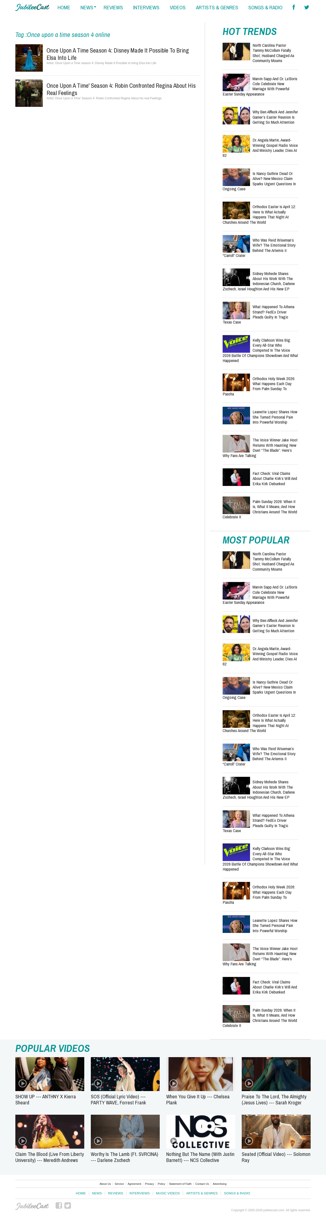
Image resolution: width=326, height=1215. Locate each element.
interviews (146, 7)
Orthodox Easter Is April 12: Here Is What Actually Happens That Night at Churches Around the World (259, 214)
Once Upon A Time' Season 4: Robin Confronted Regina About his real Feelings (121, 89)
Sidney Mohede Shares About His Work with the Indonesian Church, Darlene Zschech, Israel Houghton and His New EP (259, 281)
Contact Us (202, 1183)
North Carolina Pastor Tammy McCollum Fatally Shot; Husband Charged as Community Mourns (273, 52)
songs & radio (265, 7)
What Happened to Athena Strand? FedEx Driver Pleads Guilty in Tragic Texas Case (258, 314)
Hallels (32, 7)
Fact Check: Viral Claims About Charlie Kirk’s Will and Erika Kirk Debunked (275, 478)
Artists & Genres (202, 1193)
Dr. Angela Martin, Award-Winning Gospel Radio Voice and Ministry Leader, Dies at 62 (260, 147)
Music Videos (168, 1193)
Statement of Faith (180, 1183)
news (86, 7)
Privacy (149, 1183)
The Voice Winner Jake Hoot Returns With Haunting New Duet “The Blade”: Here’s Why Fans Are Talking (260, 447)
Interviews (140, 1193)
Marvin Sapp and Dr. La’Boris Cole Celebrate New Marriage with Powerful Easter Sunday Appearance (260, 86)
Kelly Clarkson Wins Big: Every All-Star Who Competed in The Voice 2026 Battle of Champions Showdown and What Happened (260, 350)
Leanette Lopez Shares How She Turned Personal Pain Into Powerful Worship (275, 417)
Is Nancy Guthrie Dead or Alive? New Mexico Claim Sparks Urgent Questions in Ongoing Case (259, 181)
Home (81, 1193)
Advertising (219, 1183)
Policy (161, 1183)
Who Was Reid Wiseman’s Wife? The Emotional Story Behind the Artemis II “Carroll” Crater (259, 247)
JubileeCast (32, 1206)
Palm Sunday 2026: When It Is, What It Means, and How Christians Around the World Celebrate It (260, 509)
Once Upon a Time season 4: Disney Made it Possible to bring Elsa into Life (118, 54)
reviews (113, 7)
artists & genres (217, 7)
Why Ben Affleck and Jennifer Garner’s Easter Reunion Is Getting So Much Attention (275, 117)
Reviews (115, 1193)
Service (119, 1183)
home (64, 7)
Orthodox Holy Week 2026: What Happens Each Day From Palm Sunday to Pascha (259, 386)
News (97, 1193)
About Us (105, 1183)
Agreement (134, 1183)
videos (178, 7)
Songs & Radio (237, 1193)
